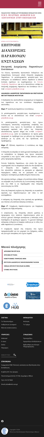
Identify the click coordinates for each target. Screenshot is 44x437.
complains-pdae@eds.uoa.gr (14, 89)
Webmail (4, 338)
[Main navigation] (39, 4)
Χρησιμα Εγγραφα (10, 255)
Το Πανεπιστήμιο (7, 321)
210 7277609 (8, 380)
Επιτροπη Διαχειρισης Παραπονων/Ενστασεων (21, 262)
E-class (3, 341)
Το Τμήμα (26, 324)
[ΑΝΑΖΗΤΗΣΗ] (8, 355)
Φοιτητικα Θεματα (12, 41)
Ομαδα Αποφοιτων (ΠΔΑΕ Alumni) (17, 266)
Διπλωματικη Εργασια (12, 251)
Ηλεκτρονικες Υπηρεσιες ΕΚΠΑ (15, 259)
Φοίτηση (26, 321)
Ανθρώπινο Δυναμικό (8, 324)
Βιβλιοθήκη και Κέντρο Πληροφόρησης (31, 346)
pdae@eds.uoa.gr (12, 384)
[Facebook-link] (2, 421)
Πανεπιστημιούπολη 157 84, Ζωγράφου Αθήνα (17, 376)
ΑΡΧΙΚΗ (3, 41)
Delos (3, 345)
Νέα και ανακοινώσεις (9, 328)
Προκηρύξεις (27, 338)
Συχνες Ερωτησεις (11, 270)
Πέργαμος (4, 348)
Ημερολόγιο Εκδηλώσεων (32, 341)
